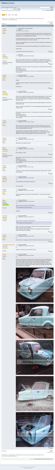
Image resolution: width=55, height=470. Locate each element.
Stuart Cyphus (38, 18)
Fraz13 (4, 28)
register (15, 7)
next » (52, 21)
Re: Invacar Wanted (22, 75)
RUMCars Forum (7, 3)
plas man (5, 215)
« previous (49, 21)
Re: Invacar (20, 54)
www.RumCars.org (49, 10)
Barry (42, 18)
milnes (4, 176)
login (12, 7)
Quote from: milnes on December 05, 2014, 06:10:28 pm (25, 205)
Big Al (4, 54)
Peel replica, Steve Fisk (9, 244)
